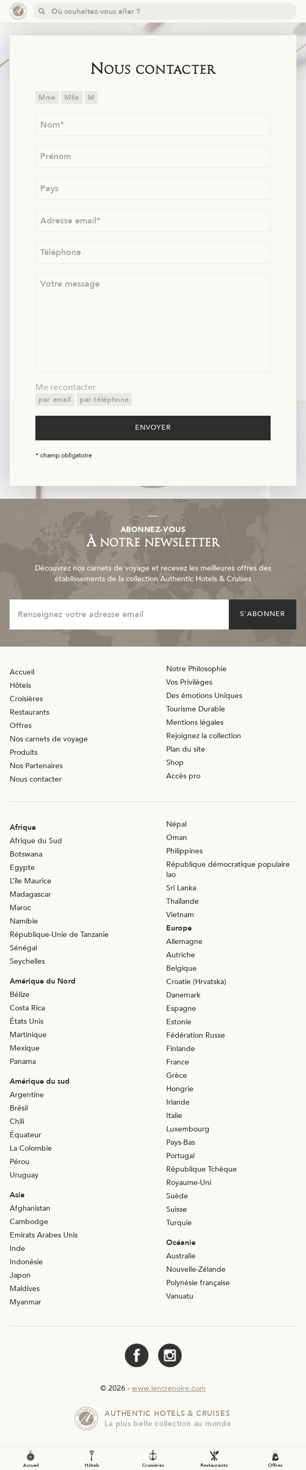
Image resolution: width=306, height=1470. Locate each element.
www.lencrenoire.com (169, 1388)
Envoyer (153, 427)
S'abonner (262, 614)
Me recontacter (65, 387)
